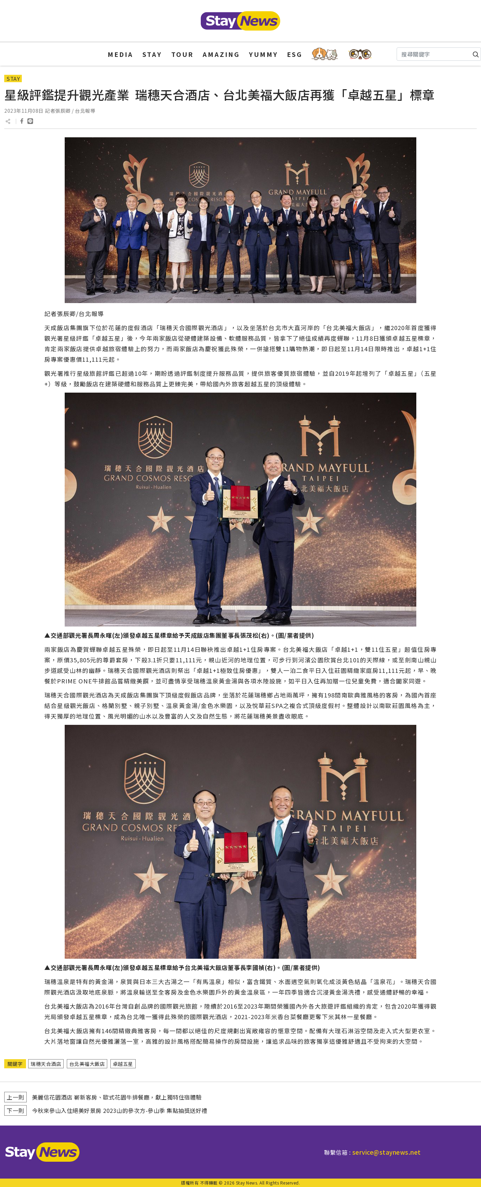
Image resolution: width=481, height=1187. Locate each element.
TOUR (182, 54)
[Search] (439, 54)
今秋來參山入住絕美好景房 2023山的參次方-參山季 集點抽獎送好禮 (119, 1110)
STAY (152, 54)
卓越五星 (123, 1063)
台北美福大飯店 (87, 1063)
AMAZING (221, 54)
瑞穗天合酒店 (46, 1063)
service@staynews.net (386, 1152)
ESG (294, 54)
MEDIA (120, 54)
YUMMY (263, 54)
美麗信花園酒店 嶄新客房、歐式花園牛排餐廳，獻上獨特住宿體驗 (117, 1097)
